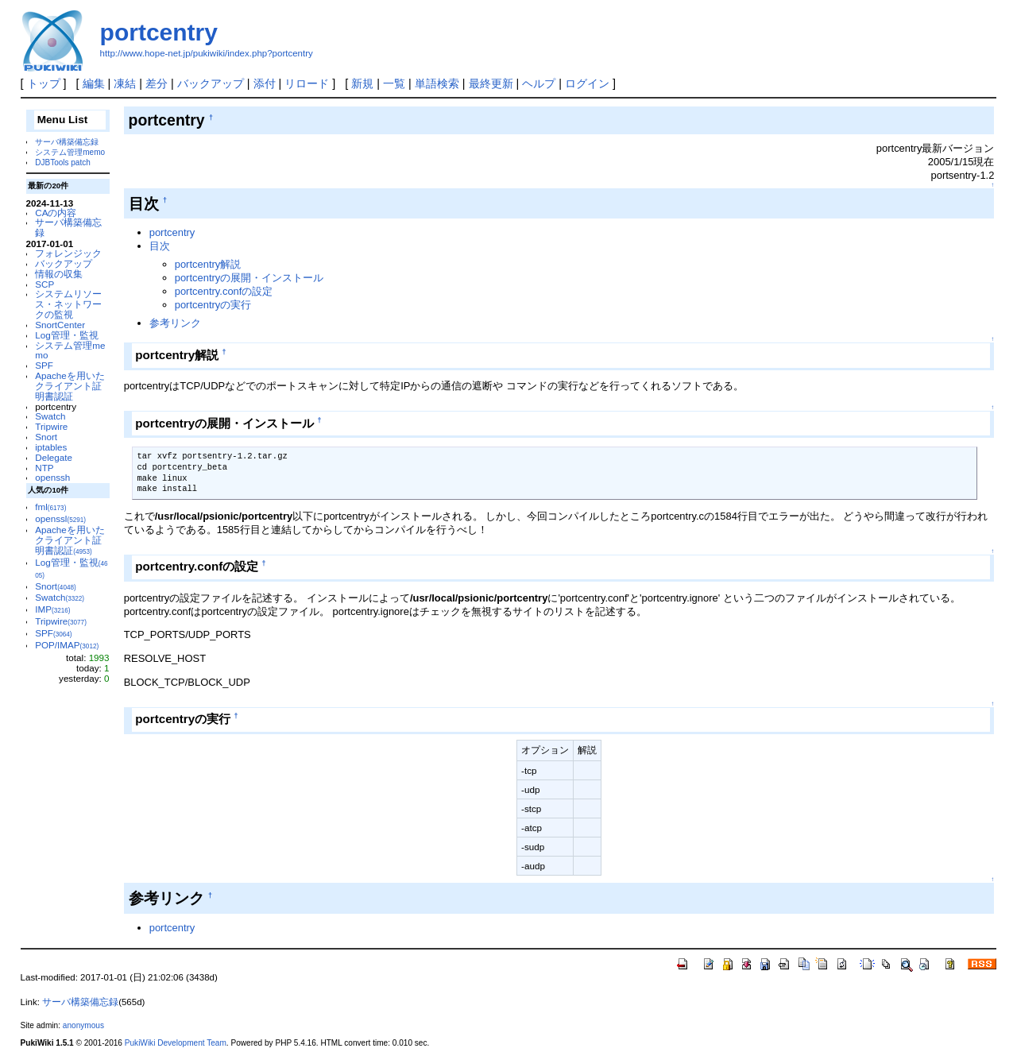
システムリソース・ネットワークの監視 (68, 303)
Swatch (50, 416)
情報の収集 (59, 274)
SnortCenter (60, 324)
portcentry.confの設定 (224, 291)
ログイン (587, 83)
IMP (52, 609)
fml (50, 506)
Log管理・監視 (66, 335)
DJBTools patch (62, 162)
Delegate (53, 457)
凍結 (125, 83)
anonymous (83, 1025)
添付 (264, 83)
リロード (306, 83)
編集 (94, 83)
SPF (44, 365)
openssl (60, 518)
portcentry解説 (208, 264)
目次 (159, 246)
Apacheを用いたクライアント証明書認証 (70, 385)
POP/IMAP (67, 645)
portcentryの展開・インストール (249, 278)
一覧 (394, 83)
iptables (51, 447)
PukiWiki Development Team (175, 1043)
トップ (43, 83)
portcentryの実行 (213, 305)
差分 (156, 83)
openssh (52, 477)
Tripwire (51, 426)
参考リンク (175, 323)
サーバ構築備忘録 (67, 141)
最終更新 (491, 83)
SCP (44, 284)
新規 (362, 83)
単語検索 (437, 83)
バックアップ (210, 83)
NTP (44, 467)
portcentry (159, 32)
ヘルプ (538, 83)
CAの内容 (55, 212)
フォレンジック (68, 253)
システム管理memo (70, 152)
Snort (46, 436)
